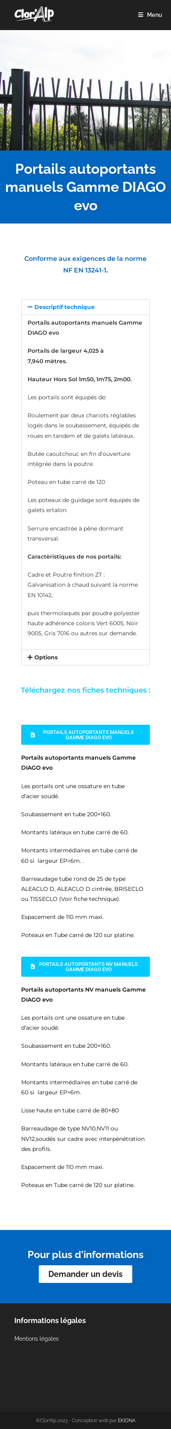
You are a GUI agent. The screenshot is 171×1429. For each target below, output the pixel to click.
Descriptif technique (64, 307)
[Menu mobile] (150, 15)
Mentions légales (36, 1338)
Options (46, 657)
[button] (85, 307)
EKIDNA (126, 1420)
